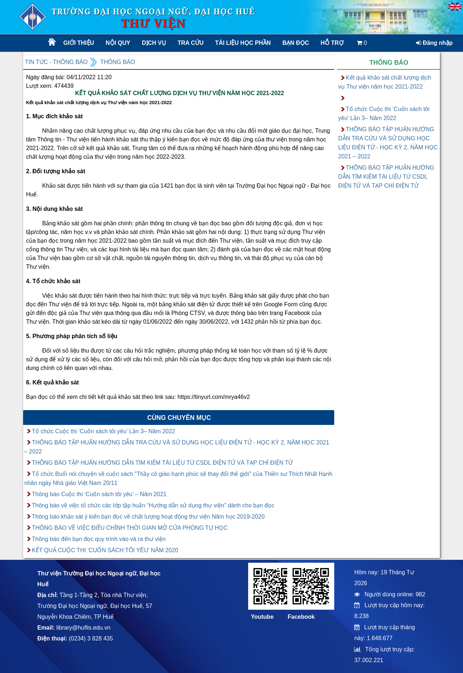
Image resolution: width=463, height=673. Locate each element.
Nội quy (118, 43)
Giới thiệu (78, 43)
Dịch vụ (154, 43)
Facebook (301, 617)
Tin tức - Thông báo (56, 62)
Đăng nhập (434, 43)
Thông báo (117, 62)
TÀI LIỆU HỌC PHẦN (242, 43)
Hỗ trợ (331, 43)
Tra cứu (191, 43)
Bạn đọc (296, 43)
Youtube (262, 617)
